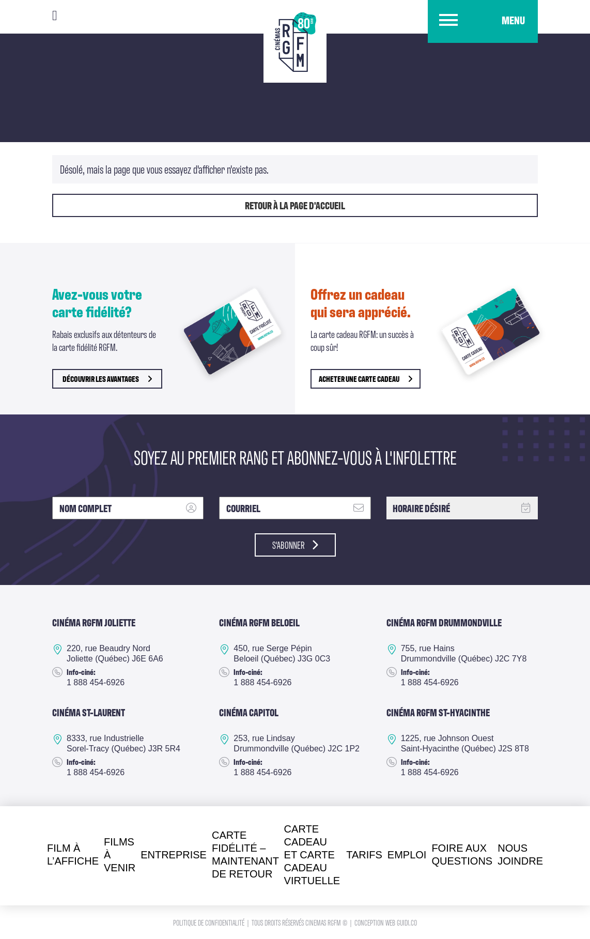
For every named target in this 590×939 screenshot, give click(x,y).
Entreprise (174, 854)
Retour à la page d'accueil (295, 205)
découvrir (107, 378)
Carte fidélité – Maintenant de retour (245, 854)
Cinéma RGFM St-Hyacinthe (438, 712)
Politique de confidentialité (209, 922)
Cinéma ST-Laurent (88, 712)
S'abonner (295, 544)
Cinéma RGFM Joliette (93, 622)
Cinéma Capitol (248, 712)
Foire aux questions (461, 854)
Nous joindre (520, 854)
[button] (483, 21)
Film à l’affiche (73, 854)
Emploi (407, 854)
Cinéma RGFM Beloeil (259, 622)
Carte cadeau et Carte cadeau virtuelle (312, 854)
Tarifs (364, 854)
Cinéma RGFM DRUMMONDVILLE (444, 622)
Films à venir (119, 854)
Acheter (365, 378)
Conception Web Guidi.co (385, 922)
